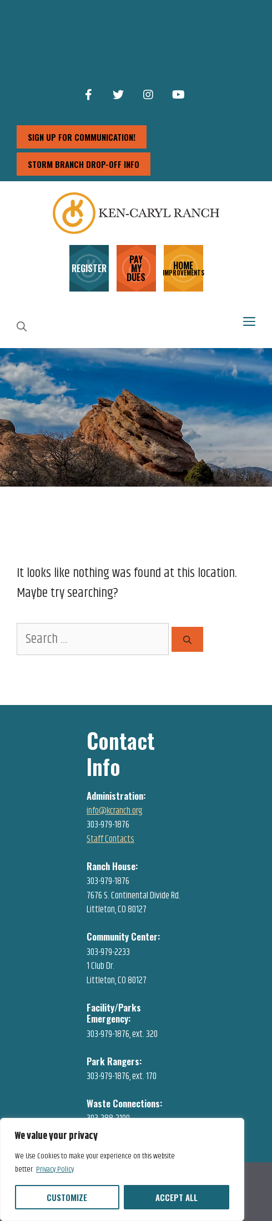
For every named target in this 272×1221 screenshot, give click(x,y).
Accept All (176, 1197)
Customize (67, 1197)
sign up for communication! (81, 137)
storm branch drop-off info (83, 164)
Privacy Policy (55, 1169)
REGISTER (89, 268)
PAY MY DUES (136, 268)
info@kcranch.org (115, 811)
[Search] (187, 639)
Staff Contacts (110, 839)
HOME (183, 267)
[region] (122, 1169)
